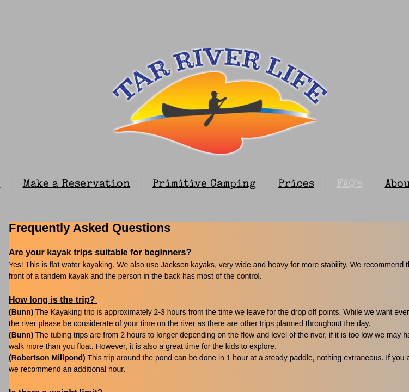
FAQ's (350, 184)
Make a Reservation (76, 184)
